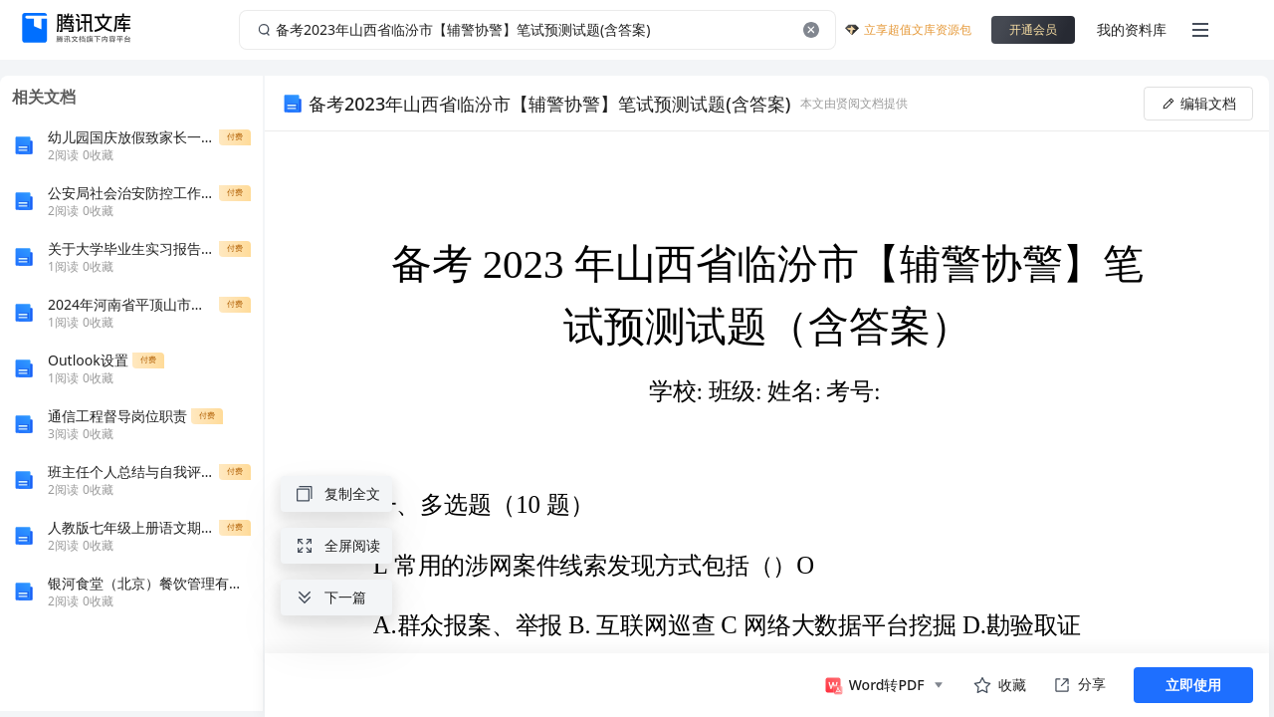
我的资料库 (1132, 29)
